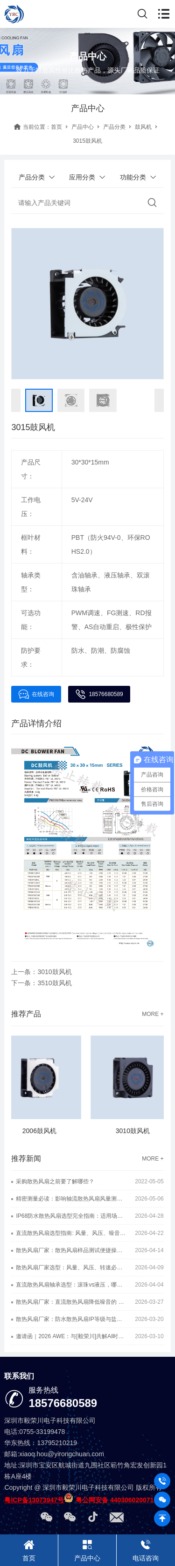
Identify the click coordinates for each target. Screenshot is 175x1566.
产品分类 (114, 127)
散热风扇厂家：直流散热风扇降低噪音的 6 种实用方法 (71, 1302)
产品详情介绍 (36, 723)
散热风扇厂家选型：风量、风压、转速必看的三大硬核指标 (71, 1267)
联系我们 (19, 1376)
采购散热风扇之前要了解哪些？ (55, 1181)
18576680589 (99, 694)
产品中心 (82, 127)
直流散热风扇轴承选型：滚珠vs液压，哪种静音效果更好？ (71, 1284)
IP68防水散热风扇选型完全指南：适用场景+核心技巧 (71, 1216)
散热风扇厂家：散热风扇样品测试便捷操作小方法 (71, 1250)
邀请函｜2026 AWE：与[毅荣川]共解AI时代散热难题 (71, 1336)
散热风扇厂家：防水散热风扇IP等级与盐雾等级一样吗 (71, 1319)
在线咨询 (36, 694)
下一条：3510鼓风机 (41, 983)
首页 (56, 127)
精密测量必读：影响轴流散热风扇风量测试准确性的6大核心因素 (71, 1198)
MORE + (152, 1014)
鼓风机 (143, 127)
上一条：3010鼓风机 (41, 971)
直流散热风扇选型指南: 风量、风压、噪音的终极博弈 (71, 1233)
